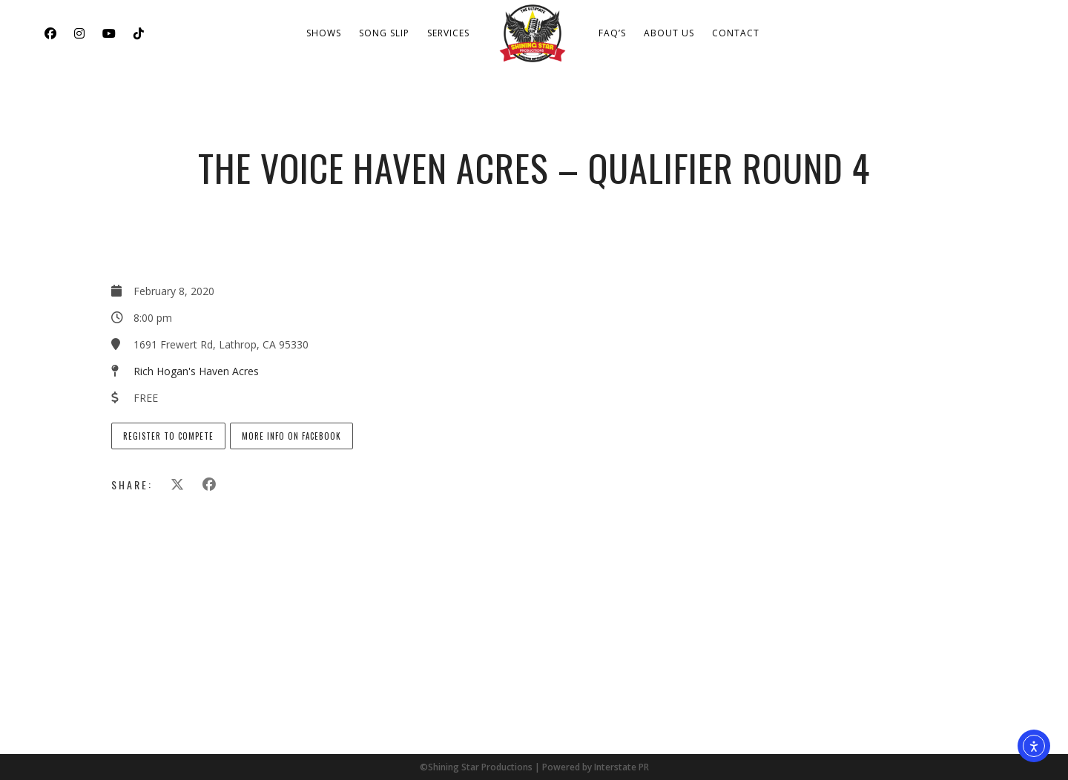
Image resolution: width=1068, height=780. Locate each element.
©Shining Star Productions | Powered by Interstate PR (534, 767)
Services (448, 33)
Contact (735, 33)
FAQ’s (612, 33)
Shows (323, 33)
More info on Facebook (291, 436)
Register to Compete (168, 436)
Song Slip (384, 33)
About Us (669, 33)
